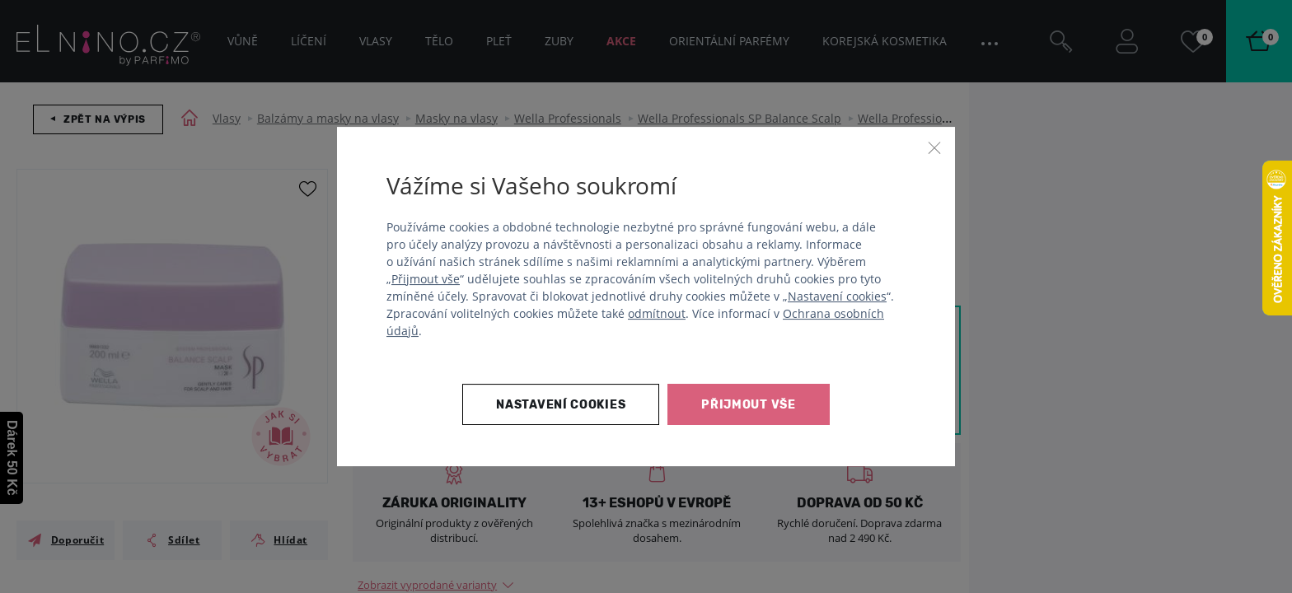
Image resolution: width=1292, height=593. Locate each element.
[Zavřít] (934, 147)
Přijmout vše (425, 279)
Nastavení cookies (837, 296)
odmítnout (657, 313)
